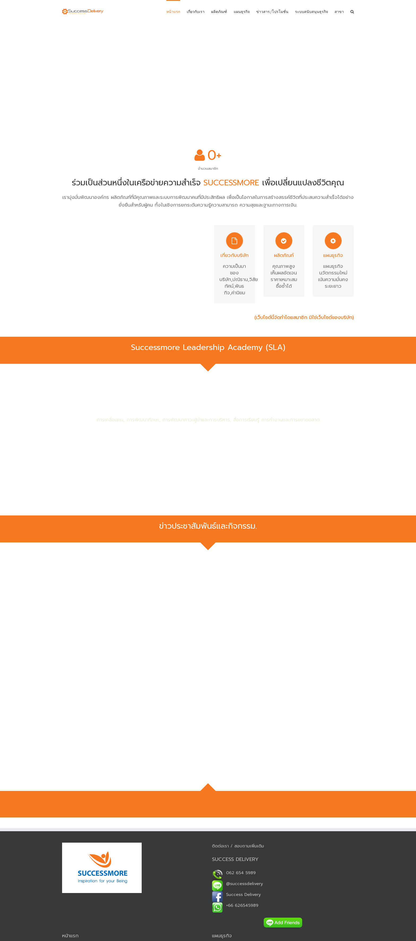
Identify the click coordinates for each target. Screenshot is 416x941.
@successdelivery (237, 884)
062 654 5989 (234, 873)
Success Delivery (236, 894)
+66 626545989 (235, 905)
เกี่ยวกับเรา (196, 12)
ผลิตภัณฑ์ (219, 12)
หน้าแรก (173, 12)
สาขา (339, 12)
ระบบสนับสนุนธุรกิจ (311, 12)
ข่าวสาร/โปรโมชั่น (272, 12)
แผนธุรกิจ (242, 12)
